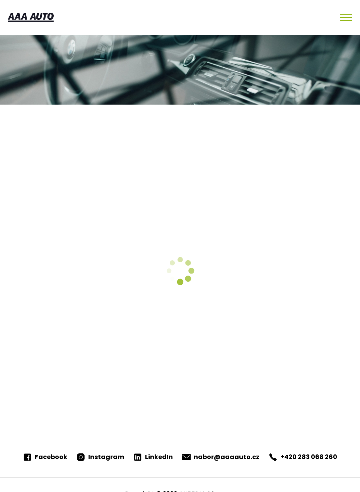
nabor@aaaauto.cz (220, 456)
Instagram (100, 456)
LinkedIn (153, 456)
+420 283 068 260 (303, 456)
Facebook (45, 456)
